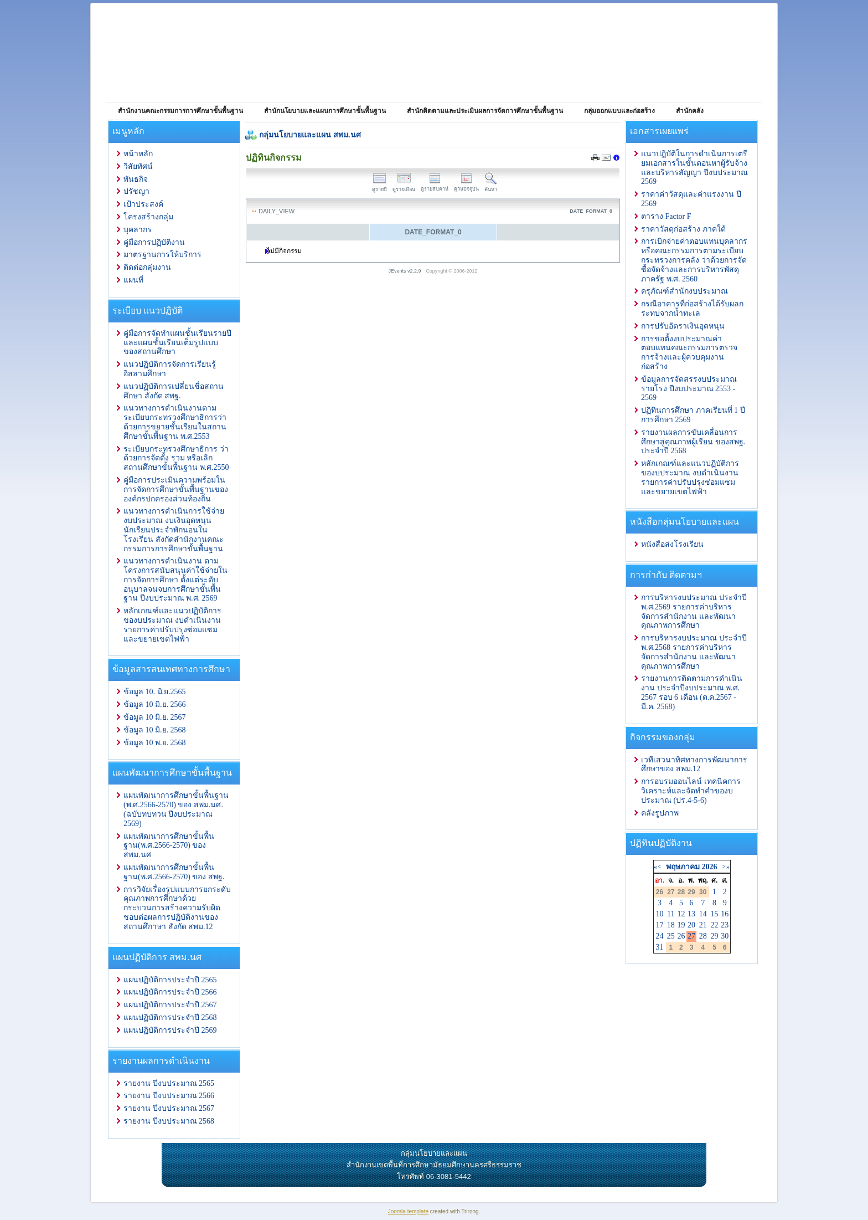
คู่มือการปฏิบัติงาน (154, 242)
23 (724, 925)
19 (681, 925)
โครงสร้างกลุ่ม (148, 217)
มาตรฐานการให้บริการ (162, 254)
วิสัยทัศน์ (138, 166)
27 (691, 936)
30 (724, 936)
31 (660, 947)
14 (703, 914)
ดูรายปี (379, 186)
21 (703, 925)
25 (671, 936)
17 (660, 925)
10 (660, 914)
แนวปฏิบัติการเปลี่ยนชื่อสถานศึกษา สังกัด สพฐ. (173, 391)
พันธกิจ (135, 179)
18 (671, 925)
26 (681, 936)
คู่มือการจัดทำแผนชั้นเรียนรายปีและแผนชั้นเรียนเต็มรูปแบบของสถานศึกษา (177, 342)
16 (724, 914)
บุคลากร (137, 229)
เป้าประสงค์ (143, 204)
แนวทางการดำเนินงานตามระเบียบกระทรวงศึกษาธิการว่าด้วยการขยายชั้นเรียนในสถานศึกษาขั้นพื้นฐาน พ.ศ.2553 (174, 422)
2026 (709, 867)
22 (715, 925)
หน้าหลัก (138, 154)
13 (691, 914)
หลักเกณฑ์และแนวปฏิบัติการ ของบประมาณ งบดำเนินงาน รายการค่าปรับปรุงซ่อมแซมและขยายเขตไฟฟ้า (172, 625)
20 (691, 925)
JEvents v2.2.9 (406, 271)
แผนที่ (133, 280)
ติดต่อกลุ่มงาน (147, 267)
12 (681, 914)
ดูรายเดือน (403, 186)
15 (715, 914)
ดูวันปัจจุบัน (466, 186)
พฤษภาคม (683, 867)
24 (660, 936)
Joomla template (408, 1211)
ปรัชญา (136, 191)
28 (703, 936)
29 (715, 936)
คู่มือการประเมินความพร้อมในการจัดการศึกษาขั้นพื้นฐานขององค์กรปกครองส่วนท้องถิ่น (175, 489)
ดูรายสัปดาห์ (434, 186)
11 (670, 914)
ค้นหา (490, 186)
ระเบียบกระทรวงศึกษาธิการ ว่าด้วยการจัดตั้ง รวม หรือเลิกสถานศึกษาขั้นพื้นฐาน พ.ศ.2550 (176, 458)
